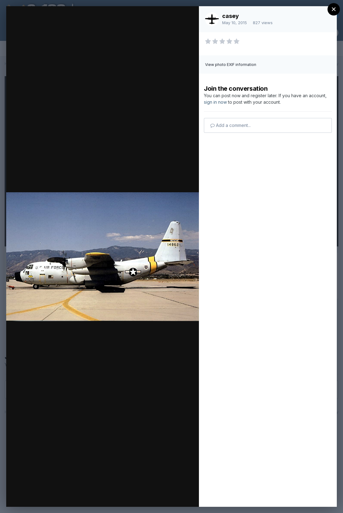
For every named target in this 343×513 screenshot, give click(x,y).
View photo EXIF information (230, 64)
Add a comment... (230, 125)
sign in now (215, 102)
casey (230, 16)
